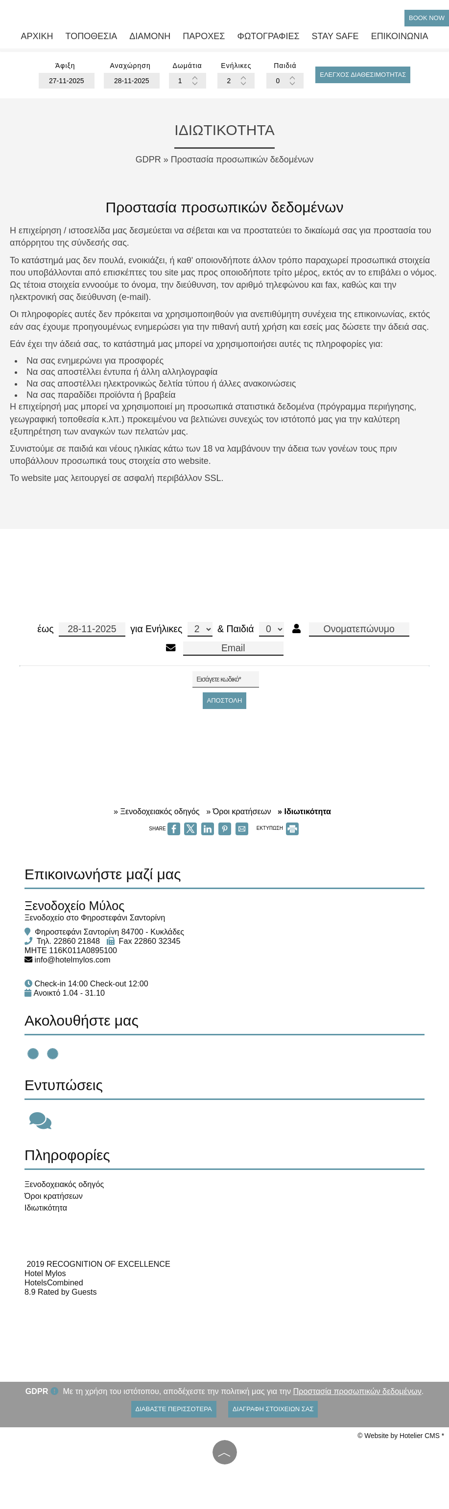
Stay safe (335, 36)
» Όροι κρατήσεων (238, 811)
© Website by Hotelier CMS (399, 1436)
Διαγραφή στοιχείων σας (273, 1409)
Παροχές (204, 36)
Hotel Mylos (45, 1273)
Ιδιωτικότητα (45, 1207)
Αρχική (37, 36)
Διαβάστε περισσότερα (174, 1409)
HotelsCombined (53, 1282)
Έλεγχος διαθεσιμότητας (363, 74)
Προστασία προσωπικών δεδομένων (357, 1391)
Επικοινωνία (399, 36)
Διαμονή (149, 36)
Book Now (427, 18)
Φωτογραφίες (268, 36)
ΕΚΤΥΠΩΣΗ (278, 828)
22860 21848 (77, 941)
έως (81, 629)
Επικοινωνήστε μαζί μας (102, 874)
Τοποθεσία (91, 36)
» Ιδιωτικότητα (304, 811)
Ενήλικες (179, 629)
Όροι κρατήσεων (53, 1195)
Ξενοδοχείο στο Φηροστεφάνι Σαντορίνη (94, 917)
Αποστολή (224, 700)
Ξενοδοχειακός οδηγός (64, 1184)
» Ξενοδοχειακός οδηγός (157, 811)
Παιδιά (255, 629)
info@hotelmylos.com (73, 959)
